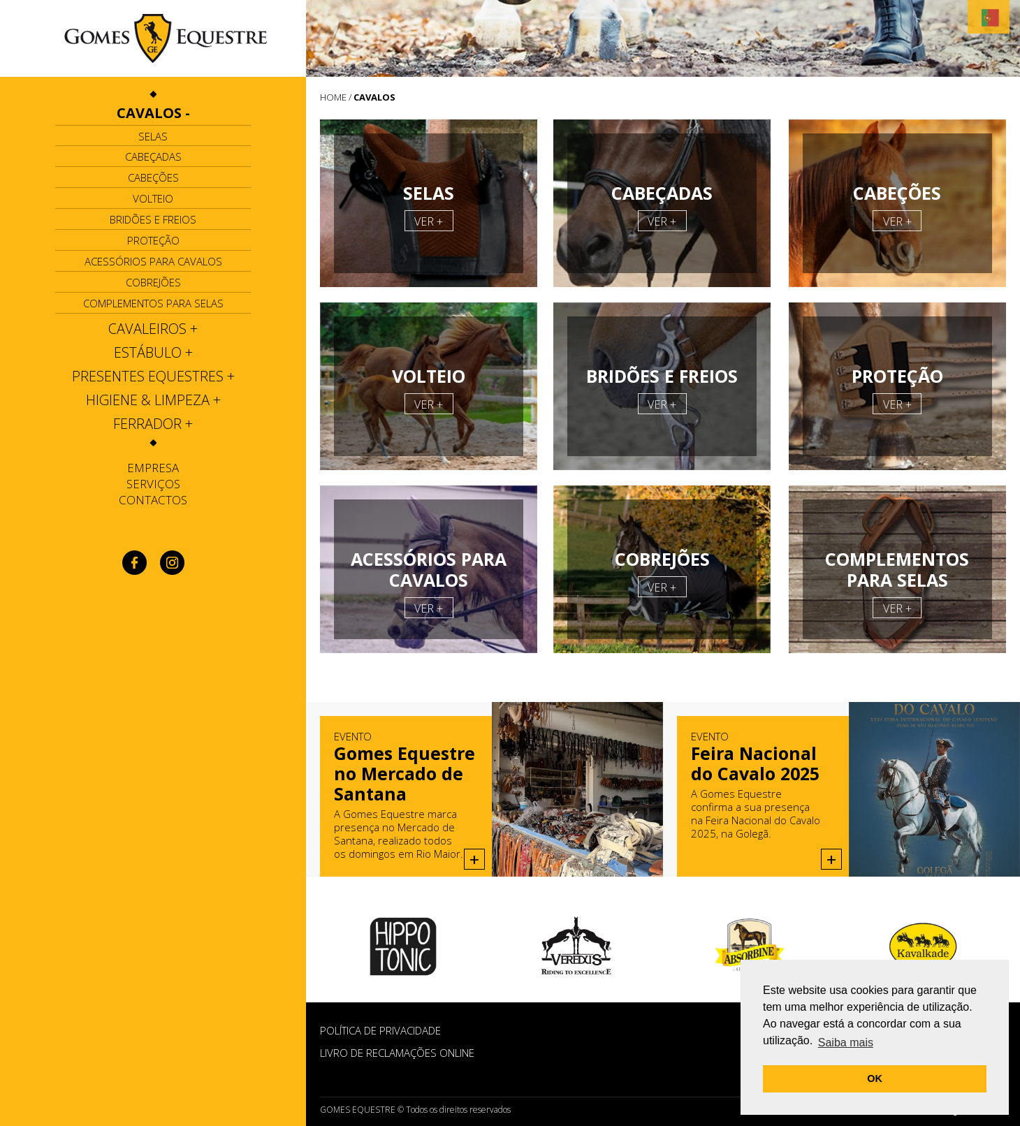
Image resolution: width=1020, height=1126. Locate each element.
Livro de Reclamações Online (397, 1053)
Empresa (153, 468)
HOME (333, 97)
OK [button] (874, 1078)
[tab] (153, 113)
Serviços (153, 484)
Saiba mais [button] (845, 1042)
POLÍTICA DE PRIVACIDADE (380, 1030)
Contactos (153, 500)
